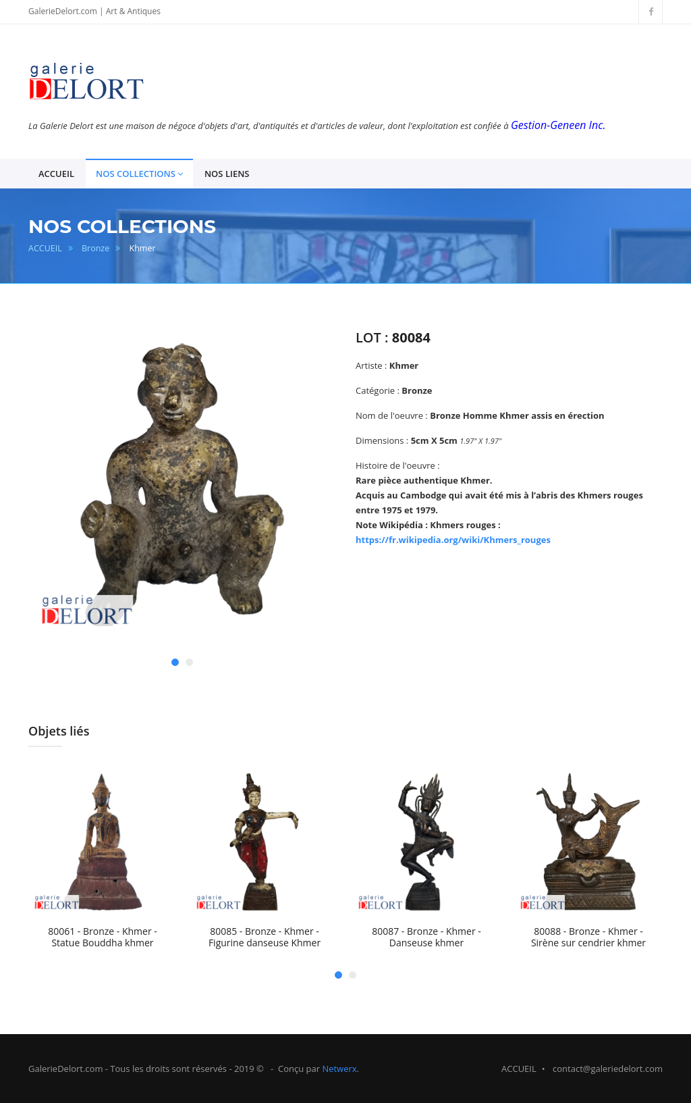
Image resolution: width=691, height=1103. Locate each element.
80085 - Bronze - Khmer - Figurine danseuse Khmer (265, 937)
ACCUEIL (45, 248)
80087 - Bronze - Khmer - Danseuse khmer (426, 937)
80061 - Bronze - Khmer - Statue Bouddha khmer (102, 937)
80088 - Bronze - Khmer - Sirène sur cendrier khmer (588, 937)
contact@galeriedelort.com (608, 1068)
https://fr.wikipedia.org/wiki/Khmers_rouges (453, 540)
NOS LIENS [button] (227, 174)
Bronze (95, 248)
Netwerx (339, 1068)
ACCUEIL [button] (56, 174)
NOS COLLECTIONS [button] (139, 174)
